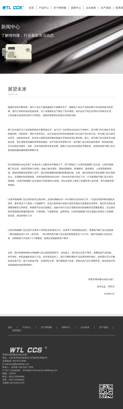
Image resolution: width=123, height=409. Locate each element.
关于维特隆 (60, 7)
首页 (31, 7)
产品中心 (44, 7)
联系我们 (17, 330)
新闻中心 (76, 7)
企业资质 (91, 7)
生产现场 (106, 7)
